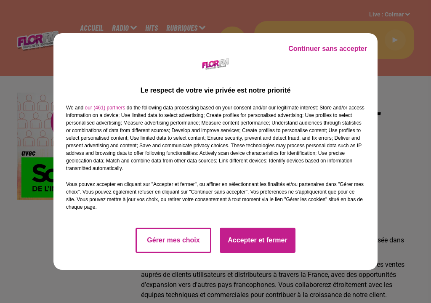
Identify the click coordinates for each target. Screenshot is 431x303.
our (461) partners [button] (105, 108)
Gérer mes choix (173, 240)
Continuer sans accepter (327, 48)
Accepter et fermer (257, 240)
